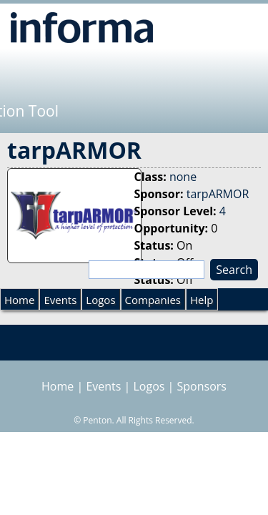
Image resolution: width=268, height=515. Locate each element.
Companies (153, 300)
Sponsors (202, 386)
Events (60, 300)
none (183, 177)
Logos (100, 300)
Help (201, 300)
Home (19, 300)
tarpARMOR (218, 194)
